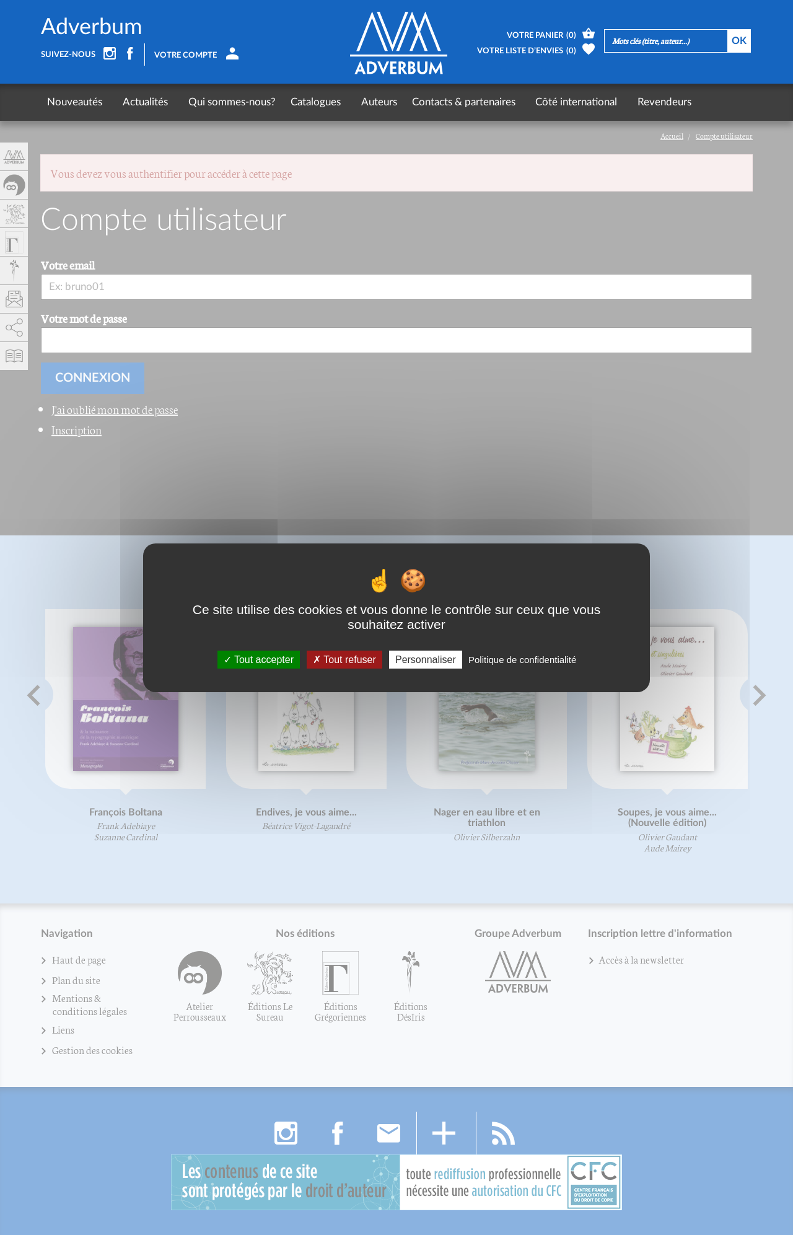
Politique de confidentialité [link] (522, 659)
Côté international (554, 102)
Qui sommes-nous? (221, 102)
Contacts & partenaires (447, 102)
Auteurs (362, 102)
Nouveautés (74, 102)
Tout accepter (259, 659)
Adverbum (91, 27)
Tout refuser (344, 659)
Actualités (139, 102)
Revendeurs (637, 102)
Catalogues (304, 102)
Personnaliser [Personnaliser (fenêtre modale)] (425, 659)
